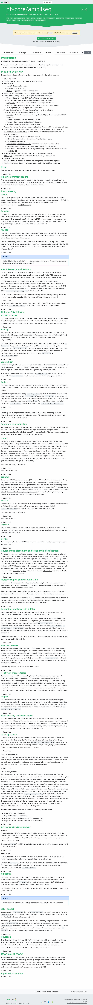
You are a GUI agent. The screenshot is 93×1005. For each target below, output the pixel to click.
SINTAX (9, 120)
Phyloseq (7, 158)
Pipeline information (11, 163)
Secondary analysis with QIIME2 (15, 132)
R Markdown (56, 180)
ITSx (8, 108)
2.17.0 (74, 33)
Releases (73, 53)
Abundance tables (13, 136)
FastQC (9, 86)
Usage (22, 53)
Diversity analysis (13, 146)
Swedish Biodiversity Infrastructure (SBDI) (19, 917)
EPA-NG (7, 568)
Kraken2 (10, 122)
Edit (84, 9)
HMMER (62, 563)
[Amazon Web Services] (45, 1001)
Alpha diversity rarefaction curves (19, 144)
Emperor (33, 784)
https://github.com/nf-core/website (77, 1003)
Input (5, 79)
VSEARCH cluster (13, 98)
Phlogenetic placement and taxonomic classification (22, 127)
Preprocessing (9, 83)
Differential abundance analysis (18, 149)
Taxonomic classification (12, 110)
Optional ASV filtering (11, 96)
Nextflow (22, 75)
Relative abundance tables (16, 139)
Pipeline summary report (12, 81)
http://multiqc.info (7, 249)
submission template (48, 923)
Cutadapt (10, 88)
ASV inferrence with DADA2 (13, 93)
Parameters (35, 53)
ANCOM (34, 833)
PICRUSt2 (7, 153)
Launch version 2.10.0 (46, 38)
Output (48, 53)
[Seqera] (42, 1001)
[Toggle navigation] (89, 2)
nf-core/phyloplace (19, 571)
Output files (7, 174)
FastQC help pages (24, 205)
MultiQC (9, 91)
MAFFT (11, 566)
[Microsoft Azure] (49, 1001)
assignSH (10, 115)
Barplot (9, 141)
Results (61, 53)
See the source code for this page (46, 991)
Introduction (8, 53)
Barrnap (9, 100)
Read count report (10, 161)
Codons (9, 105)
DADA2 (9, 112)
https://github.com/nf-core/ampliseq (46, 42)
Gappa (59, 568)
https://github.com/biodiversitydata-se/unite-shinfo (19, 492)
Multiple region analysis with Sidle (16, 129)
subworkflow (47, 571)
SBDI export (8, 156)
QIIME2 (9, 124)
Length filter (11, 103)
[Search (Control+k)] (47, 2)
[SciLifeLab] (52, 1001)
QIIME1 (47, 614)
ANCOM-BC (50, 856)
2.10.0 (87, 52)
